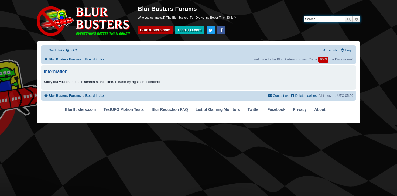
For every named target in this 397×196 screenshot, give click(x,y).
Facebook (277, 109)
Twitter (254, 109)
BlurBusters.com (155, 30)
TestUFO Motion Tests (124, 109)
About (319, 109)
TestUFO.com (189, 30)
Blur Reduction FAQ (169, 109)
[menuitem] (71, 50)
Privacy (300, 109)
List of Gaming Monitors (218, 109)
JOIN (323, 59)
